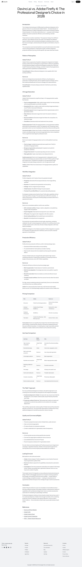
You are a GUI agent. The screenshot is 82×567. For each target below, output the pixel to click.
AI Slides (26, 549)
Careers (64, 547)
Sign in (73, 1)
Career (52, 1)
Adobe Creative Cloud (29, 514)
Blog (44, 549)
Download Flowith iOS (48, 545)
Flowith (34, 474)
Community (46, 1)
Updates (45, 551)
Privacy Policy (65, 554)
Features (30, 1)
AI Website (27, 551)
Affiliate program (66, 549)
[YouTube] (4, 547)
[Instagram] (10, 547)
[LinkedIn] (6, 547)
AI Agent (38, 5)
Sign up (78, 1)
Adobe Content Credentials (30, 516)
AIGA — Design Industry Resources (32, 518)
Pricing (35, 1)
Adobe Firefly (27, 512)
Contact (64, 551)
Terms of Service (66, 556)
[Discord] (8, 547)
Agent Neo (27, 554)
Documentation (47, 547)
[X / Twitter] (2, 547)
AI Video (26, 547)
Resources (40, 1)
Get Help (45, 554)
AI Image (26, 545)
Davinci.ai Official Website (30, 510)
